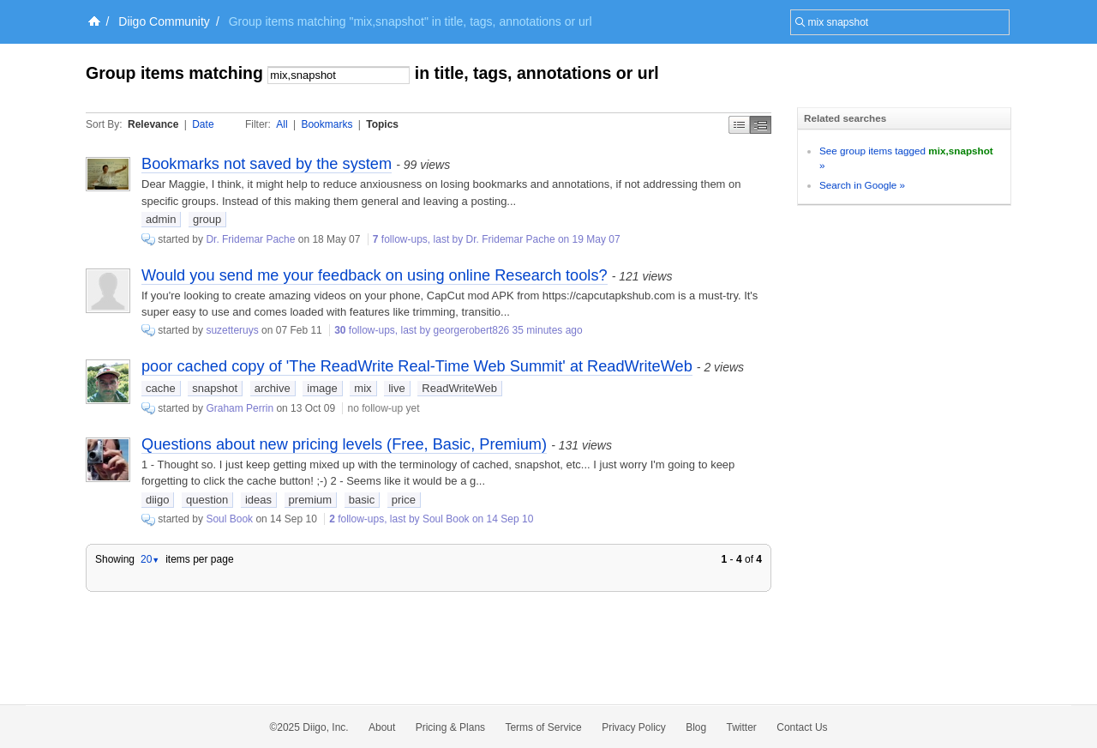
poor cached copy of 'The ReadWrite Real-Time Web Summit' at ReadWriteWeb (416, 366)
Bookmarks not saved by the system (266, 163)
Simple (739, 125)
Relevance (153, 124)
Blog (696, 727)
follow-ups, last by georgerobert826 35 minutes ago (458, 330)
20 (150, 559)
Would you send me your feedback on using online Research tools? (374, 275)
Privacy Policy (634, 727)
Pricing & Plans (450, 727)
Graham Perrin (239, 408)
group (207, 219)
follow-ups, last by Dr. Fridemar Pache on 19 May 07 (496, 239)
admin (161, 219)
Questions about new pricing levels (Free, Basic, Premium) (344, 444)
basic (362, 499)
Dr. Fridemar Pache (250, 239)
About (382, 727)
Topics (382, 124)
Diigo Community (164, 21)
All (281, 124)
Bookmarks (326, 124)
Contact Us (801, 727)
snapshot (214, 388)
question (207, 499)
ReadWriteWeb (459, 388)
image (322, 388)
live (396, 388)
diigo (157, 499)
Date (202, 124)
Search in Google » (862, 184)
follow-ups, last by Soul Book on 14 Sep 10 (431, 519)
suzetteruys (232, 330)
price (404, 499)
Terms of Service (543, 727)
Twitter (742, 727)
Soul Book (229, 519)
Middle (760, 125)
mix (362, 388)
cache (161, 388)
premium (311, 499)
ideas (258, 499)
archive (273, 388)
